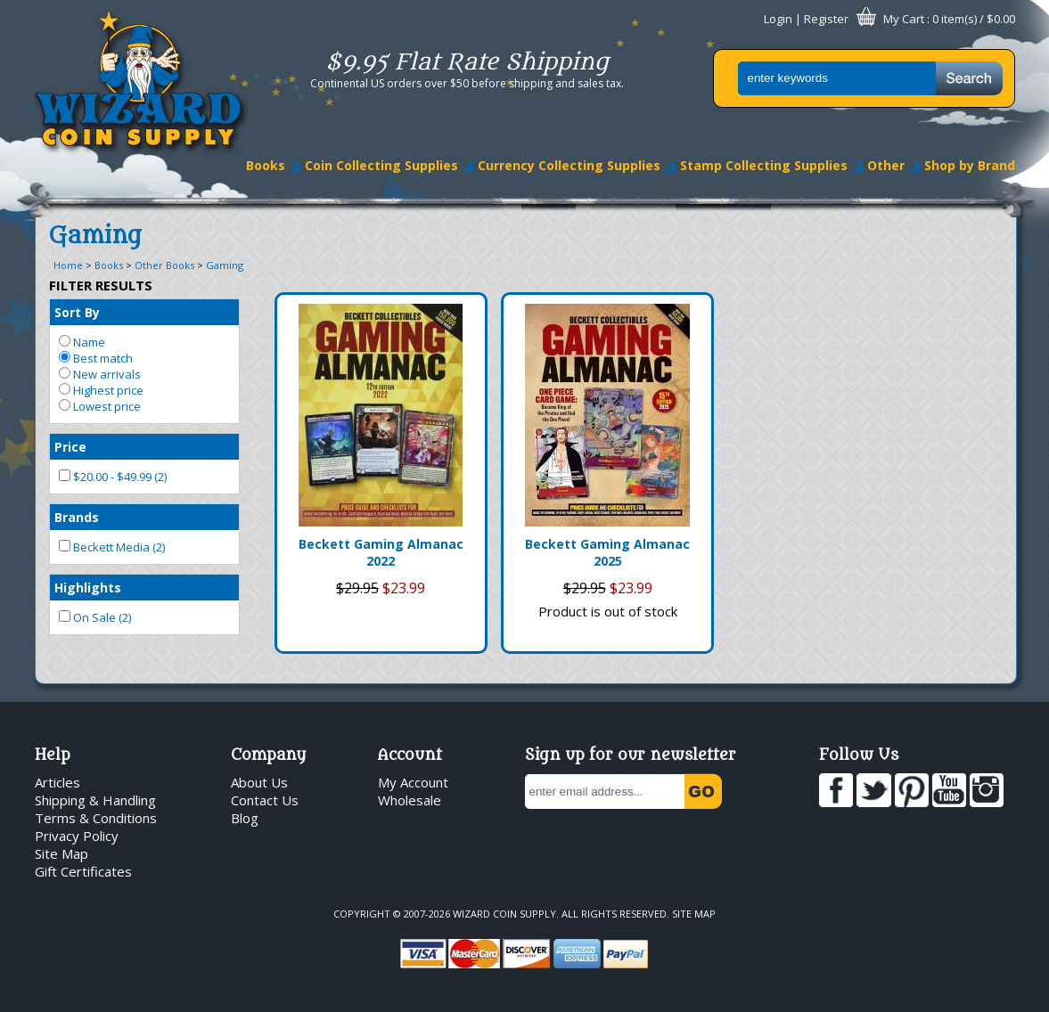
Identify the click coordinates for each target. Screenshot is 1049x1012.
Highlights (87, 587)
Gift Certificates (83, 871)
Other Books (164, 265)
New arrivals (100, 374)
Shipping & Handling (95, 800)
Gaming (224, 265)
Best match (96, 358)
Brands (76, 517)
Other (886, 165)
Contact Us (265, 800)
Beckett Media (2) (112, 547)
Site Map (61, 853)
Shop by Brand (969, 165)
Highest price (101, 390)
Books (265, 165)
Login (778, 19)
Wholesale (409, 800)
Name (82, 342)
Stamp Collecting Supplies (764, 165)
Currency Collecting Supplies (569, 165)
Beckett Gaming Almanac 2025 (607, 552)
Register (826, 19)
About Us (259, 782)
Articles (57, 782)
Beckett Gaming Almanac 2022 (381, 552)
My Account (413, 782)
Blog (244, 818)
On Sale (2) (95, 617)
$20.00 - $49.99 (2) (113, 477)
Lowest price (100, 406)
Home (68, 265)
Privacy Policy (77, 836)
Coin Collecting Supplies (381, 165)
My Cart (903, 19)
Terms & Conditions (96, 818)
